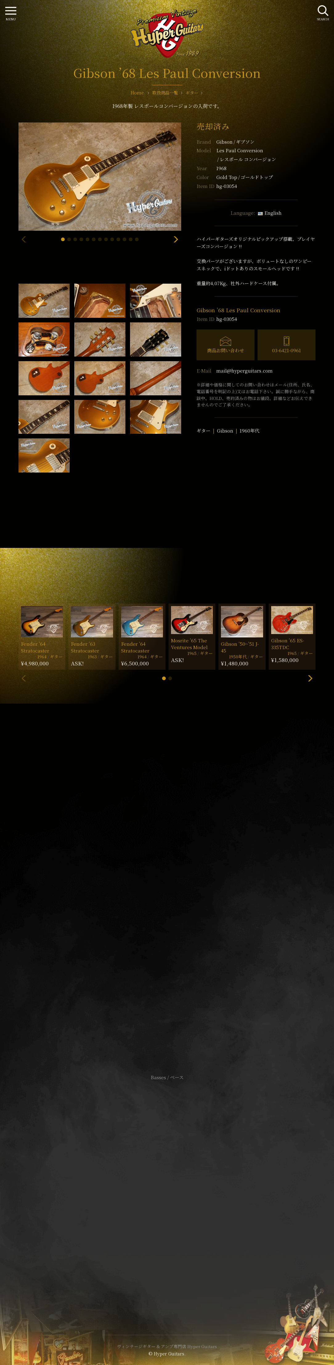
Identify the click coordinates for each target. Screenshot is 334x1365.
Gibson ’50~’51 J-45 (240, 647)
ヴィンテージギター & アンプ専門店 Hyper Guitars (167, 1346)
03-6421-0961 (286, 350)
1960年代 (249, 430)
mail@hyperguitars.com (244, 370)
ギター (203, 430)
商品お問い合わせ (225, 350)
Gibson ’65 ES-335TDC (287, 643)
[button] (63, 239)
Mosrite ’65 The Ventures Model (189, 643)
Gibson (235, 141)
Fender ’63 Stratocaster (85, 647)
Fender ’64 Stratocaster (35, 647)
